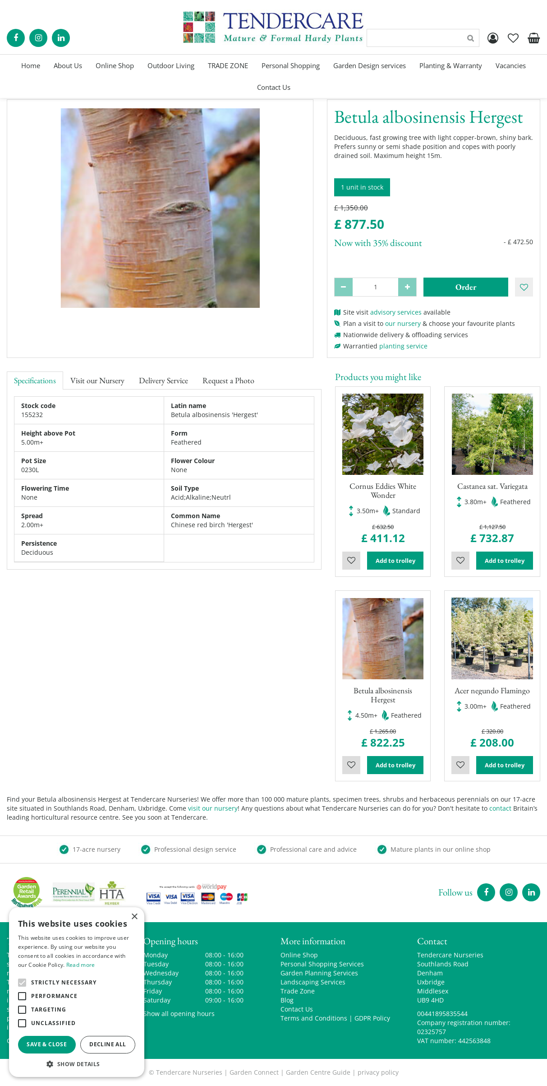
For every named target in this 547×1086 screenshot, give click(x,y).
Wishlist (351, 561)
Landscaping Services (312, 982)
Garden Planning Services (319, 973)
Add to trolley (395, 561)
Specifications (35, 380)
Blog (287, 1000)
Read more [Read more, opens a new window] (80, 965)
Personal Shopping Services (322, 964)
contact (500, 808)
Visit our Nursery (97, 380)
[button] (76, 1063)
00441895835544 (442, 1013)
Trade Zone (297, 991)
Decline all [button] (107, 1044)
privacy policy (378, 1072)
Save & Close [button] (47, 1044)
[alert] (76, 992)
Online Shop (299, 955)
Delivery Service (163, 380)
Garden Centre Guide (318, 1072)
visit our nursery (213, 808)
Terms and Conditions (313, 1018)
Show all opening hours (179, 1013)
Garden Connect (254, 1072)
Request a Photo (228, 380)
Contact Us (296, 1009)
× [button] (134, 917)
